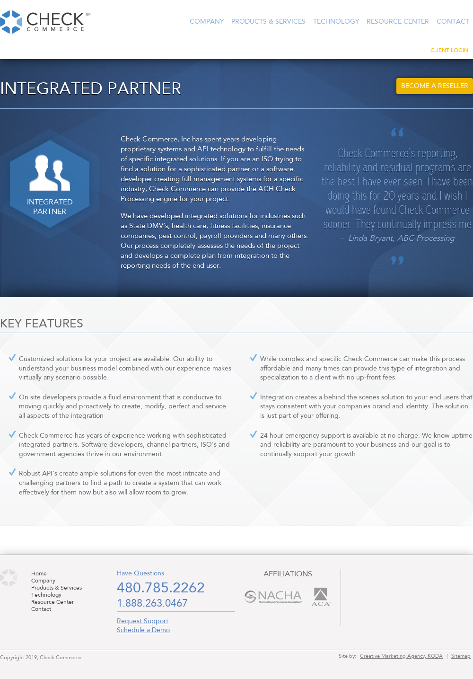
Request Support (142, 621)
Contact (453, 21)
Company (207, 21)
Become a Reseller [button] (434, 86)
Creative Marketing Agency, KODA (401, 656)
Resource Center (398, 21)
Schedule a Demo (143, 630)
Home (39, 574)
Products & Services (268, 21)
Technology (336, 21)
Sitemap (461, 656)
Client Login (449, 50)
